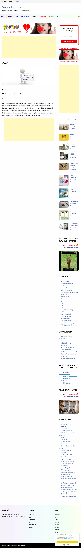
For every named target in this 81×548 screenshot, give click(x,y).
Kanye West (64, 465)
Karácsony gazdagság (67, 461)
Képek (17, 16)
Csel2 (62, 305)
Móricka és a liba (66, 343)
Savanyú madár (65, 318)
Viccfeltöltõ (25, 16)
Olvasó (10, 16)
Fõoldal (34, 16)
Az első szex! (65, 281)
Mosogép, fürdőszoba (67, 485)
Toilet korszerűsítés (67, 463)
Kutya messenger (73, 176)
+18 (56, 520)
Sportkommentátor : (67, 283)
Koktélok (43, 16)
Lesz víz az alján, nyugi (68, 472)
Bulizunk (51, 16)
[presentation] (62, 119)
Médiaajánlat (21, 545)
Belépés (17, 1)
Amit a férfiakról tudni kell (69, 352)
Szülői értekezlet (66, 321)
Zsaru (57, 522)
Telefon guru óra (66, 450)
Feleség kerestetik (66, 325)
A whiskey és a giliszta (67, 341)
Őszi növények (65, 494)
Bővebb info (66, 538)
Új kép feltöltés (72, 248)
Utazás (31, 527)
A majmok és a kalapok (68, 358)
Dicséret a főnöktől (66, 290)
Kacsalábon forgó (66, 487)
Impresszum (5, 545)
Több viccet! (69, 376)
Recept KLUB (32, 525)
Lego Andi (73, 189)
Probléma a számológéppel (69, 292)
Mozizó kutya (65, 345)
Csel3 (62, 307)
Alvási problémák (66, 314)
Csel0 (62, 299)
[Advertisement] (29, 47)
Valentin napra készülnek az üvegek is (74, 165)
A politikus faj (65, 297)
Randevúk (64, 356)
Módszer (63, 286)
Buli (30, 517)
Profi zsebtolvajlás (66, 316)
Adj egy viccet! (68, 42)
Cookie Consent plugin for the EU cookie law (67, 545)
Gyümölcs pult (65, 468)
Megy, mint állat (66, 459)
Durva (57, 525)
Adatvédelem (13, 545)
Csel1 (62, 301)
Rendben (67, 542)
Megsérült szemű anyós (68, 323)
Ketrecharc (32, 520)
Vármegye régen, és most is (69, 496)
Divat (56, 517)
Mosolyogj (64, 452)
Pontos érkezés (74, 201)
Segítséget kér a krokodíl (68, 483)
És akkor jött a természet (68, 492)
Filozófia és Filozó (66, 455)
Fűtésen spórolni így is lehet (69, 489)
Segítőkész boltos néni (68, 347)
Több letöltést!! (66, 383)
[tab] (62, 119)
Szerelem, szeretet (72, 154)
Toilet (71, 211)
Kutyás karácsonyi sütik (68, 457)
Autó (56, 532)
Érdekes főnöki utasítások (69, 354)
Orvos (57, 530)
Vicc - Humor (12, 7)
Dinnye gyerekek (72, 125)
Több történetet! (67, 381)
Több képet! (66, 379)
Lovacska (72, 144)
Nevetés (72, 134)
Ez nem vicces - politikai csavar (74, 224)
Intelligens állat (65, 294)
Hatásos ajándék (66, 350)
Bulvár (57, 527)
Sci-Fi (30, 522)
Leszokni (57, 515)
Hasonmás (64, 288)
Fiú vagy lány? (65, 470)
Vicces (3, 16)
